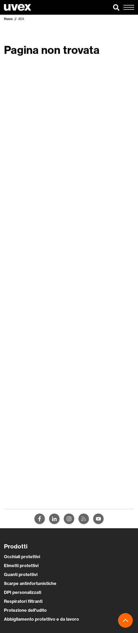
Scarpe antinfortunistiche (30, 583)
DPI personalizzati (22, 592)
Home (8, 19)
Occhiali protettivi (22, 556)
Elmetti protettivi (21, 565)
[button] (116, 7)
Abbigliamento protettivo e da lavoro (41, 619)
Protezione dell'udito (25, 610)
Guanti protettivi (21, 574)
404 (21, 19)
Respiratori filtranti (23, 601)
